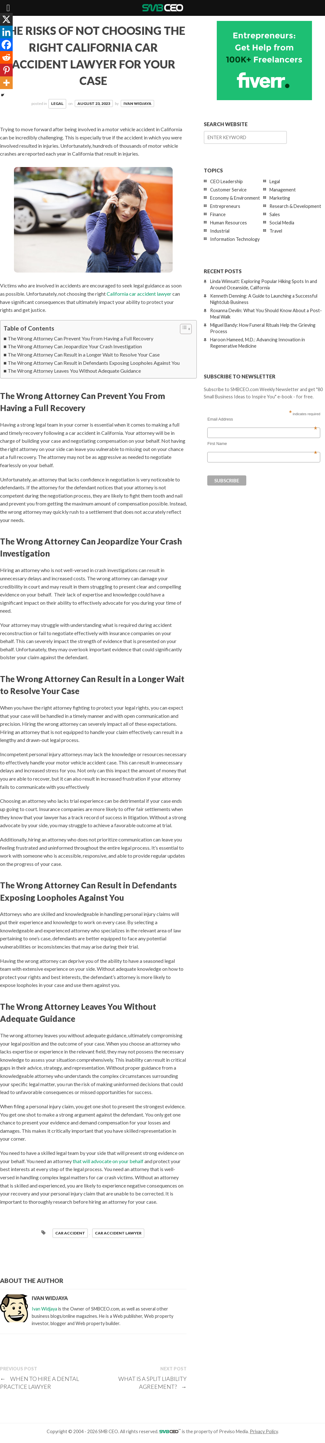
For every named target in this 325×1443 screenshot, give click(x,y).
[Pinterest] (6, 70)
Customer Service (228, 189)
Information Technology (235, 239)
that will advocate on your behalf (108, 1161)
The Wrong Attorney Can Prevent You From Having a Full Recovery (80, 338)
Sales (274, 214)
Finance (218, 214)
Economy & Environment (235, 198)
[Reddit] (6, 57)
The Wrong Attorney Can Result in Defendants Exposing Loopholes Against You (94, 363)
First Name (262, 443)
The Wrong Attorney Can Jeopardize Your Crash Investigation (75, 346)
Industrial (219, 231)
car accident (70, 1233)
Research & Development (295, 206)
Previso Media (233, 1431)
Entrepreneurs (225, 206)
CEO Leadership (226, 181)
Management (282, 189)
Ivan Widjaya (137, 103)
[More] (6, 82)
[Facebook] (6, 44)
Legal (57, 103)
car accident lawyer (118, 1233)
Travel (275, 231)
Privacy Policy (264, 1431)
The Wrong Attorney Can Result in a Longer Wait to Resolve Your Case (84, 354)
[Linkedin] (6, 32)
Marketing (279, 198)
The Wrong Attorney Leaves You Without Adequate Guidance (74, 371)
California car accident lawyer (139, 294)
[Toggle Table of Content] (182, 329)
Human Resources (228, 222)
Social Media (281, 222)
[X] (6, 19)
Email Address (262, 419)
